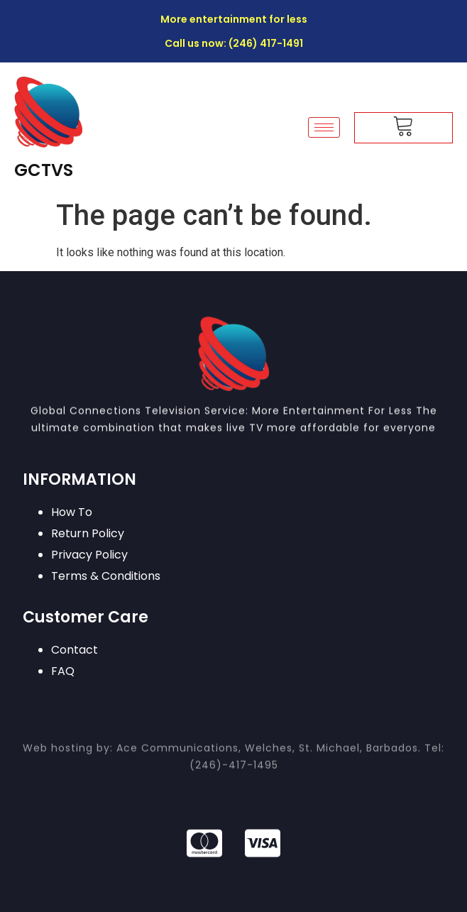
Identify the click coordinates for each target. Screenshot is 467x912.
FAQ (63, 671)
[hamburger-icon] (324, 127)
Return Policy (87, 533)
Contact (74, 650)
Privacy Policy (89, 554)
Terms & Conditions (105, 576)
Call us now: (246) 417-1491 (234, 43)
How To (71, 512)
